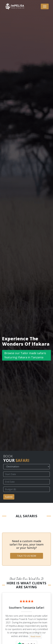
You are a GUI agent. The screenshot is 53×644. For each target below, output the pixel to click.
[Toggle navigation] (45, 6)
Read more (36, 636)
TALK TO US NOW (26, 555)
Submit (9, 496)
